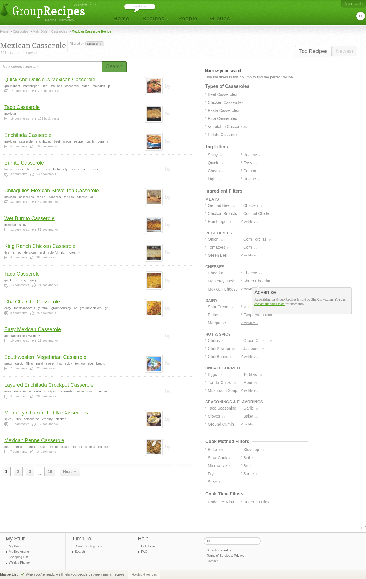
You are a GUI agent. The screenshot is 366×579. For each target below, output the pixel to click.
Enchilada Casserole (27, 135)
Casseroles (59, 31)
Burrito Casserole (24, 163)
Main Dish (40, 31)
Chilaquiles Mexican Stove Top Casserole (51, 190)
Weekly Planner (20, 562)
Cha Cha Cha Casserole (32, 302)
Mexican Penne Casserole (34, 440)
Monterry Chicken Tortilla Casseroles (46, 413)
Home (4, 31)
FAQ (144, 551)
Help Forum (149, 546)
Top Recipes (313, 51)
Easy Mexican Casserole (32, 329)
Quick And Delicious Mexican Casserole (49, 79)
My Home (15, 546)
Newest (344, 51)
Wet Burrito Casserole (29, 218)
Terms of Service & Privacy (225, 555)
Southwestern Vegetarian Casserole (45, 357)
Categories (20, 31)
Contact (212, 561)
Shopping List (18, 557)
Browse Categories (88, 546)
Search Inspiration (219, 550)
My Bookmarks (19, 551)
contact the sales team (269, 304)
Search (80, 551)
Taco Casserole (22, 107)
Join (347, 3)
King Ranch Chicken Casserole (39, 246)
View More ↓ (249, 221)
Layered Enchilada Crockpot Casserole (49, 385)
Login (359, 3)
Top (360, 527)
